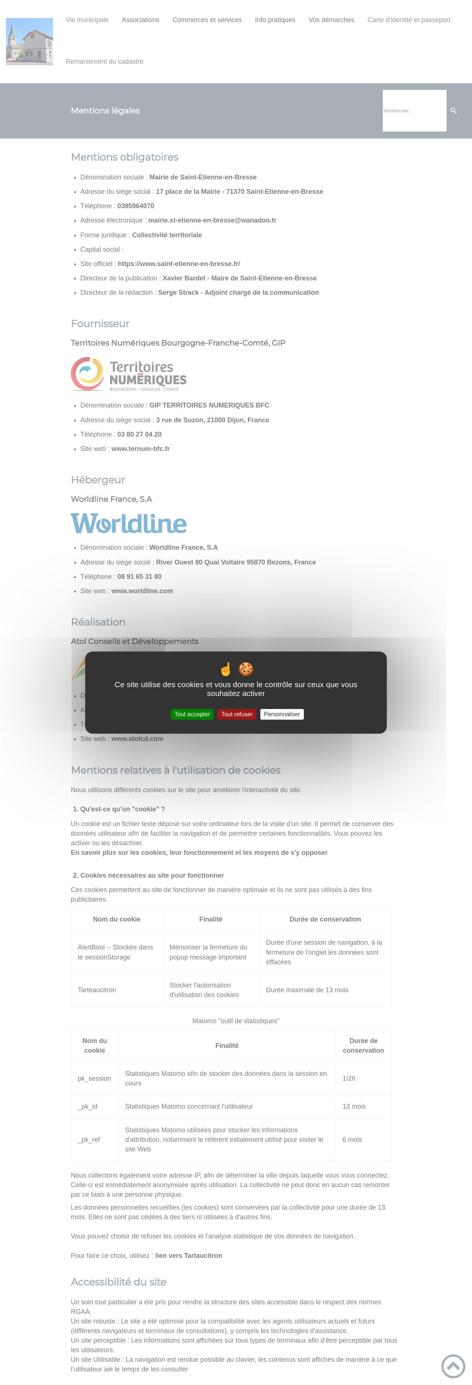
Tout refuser (236, 714)
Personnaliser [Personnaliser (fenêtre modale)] (282, 714)
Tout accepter (192, 714)
